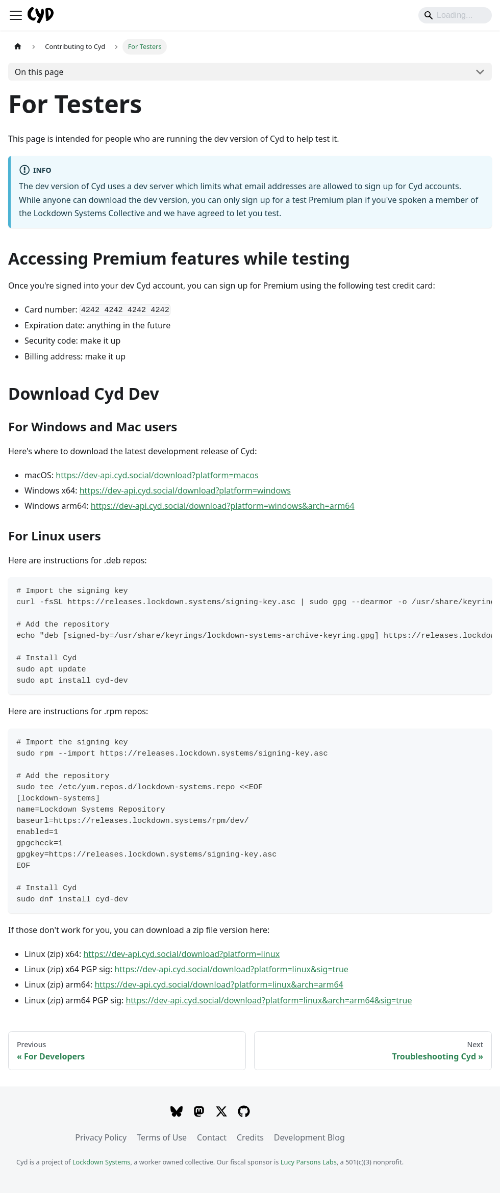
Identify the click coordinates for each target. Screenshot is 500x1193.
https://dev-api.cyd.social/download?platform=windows (185, 490)
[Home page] (18, 47)
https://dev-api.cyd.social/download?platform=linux (181, 953)
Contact (212, 1137)
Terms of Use (162, 1137)
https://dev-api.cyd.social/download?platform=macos (157, 475)
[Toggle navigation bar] (15, 15)
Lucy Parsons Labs (309, 1161)
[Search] (455, 15)
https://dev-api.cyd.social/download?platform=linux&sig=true (231, 969)
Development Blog (309, 1137)
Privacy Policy (101, 1137)
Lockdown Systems (101, 1161)
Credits (250, 1137)
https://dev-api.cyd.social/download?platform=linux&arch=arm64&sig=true (269, 1000)
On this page (39, 71)
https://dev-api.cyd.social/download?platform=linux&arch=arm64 (218, 984)
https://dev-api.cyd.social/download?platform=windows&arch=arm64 (223, 505)
